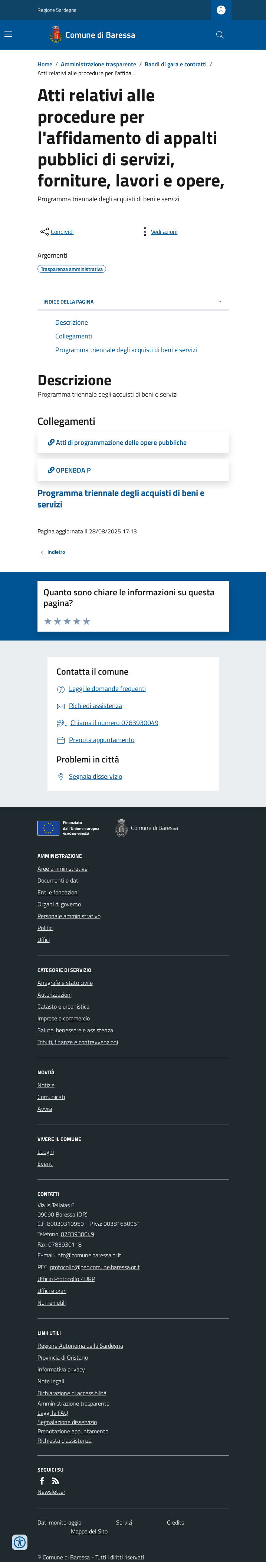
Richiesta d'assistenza (64, 1440)
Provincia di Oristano (62, 1357)
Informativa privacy (61, 1369)
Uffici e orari (51, 1290)
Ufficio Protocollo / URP (66, 1278)
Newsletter (51, 1491)
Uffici (43, 939)
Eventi (45, 1163)
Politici (45, 927)
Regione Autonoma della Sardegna (80, 1345)
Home (44, 64)
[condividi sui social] (56, 232)
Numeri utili (51, 1302)
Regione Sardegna (56, 10)
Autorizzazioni (54, 994)
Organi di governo (59, 904)
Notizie (46, 1085)
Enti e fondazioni (58, 892)
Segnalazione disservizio (67, 1421)
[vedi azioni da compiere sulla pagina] (158, 232)
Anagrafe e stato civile (65, 982)
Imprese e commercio (63, 1018)
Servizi (124, 1522)
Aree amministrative (62, 868)
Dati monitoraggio (59, 1522)
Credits (175, 1522)
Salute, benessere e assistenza (75, 1030)
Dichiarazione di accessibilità (71, 1393)
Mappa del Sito (89, 1531)
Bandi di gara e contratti (176, 64)
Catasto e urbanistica (63, 1006)
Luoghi (45, 1151)
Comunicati (51, 1096)
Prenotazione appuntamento (72, 1431)
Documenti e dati (58, 880)
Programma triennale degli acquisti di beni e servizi (120, 498)
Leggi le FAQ (52, 1412)
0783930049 (77, 1234)
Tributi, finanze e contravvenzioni (77, 1042)
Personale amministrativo (69, 915)
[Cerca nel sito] (217, 35)
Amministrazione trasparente (98, 64)
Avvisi (44, 1108)
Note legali (50, 1381)
